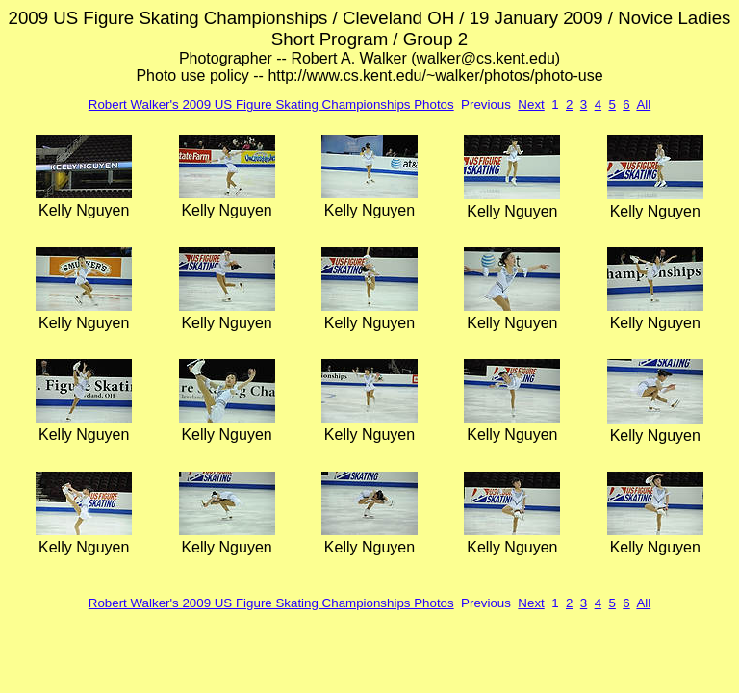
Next (531, 104)
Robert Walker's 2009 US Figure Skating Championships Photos (271, 104)
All (643, 104)
